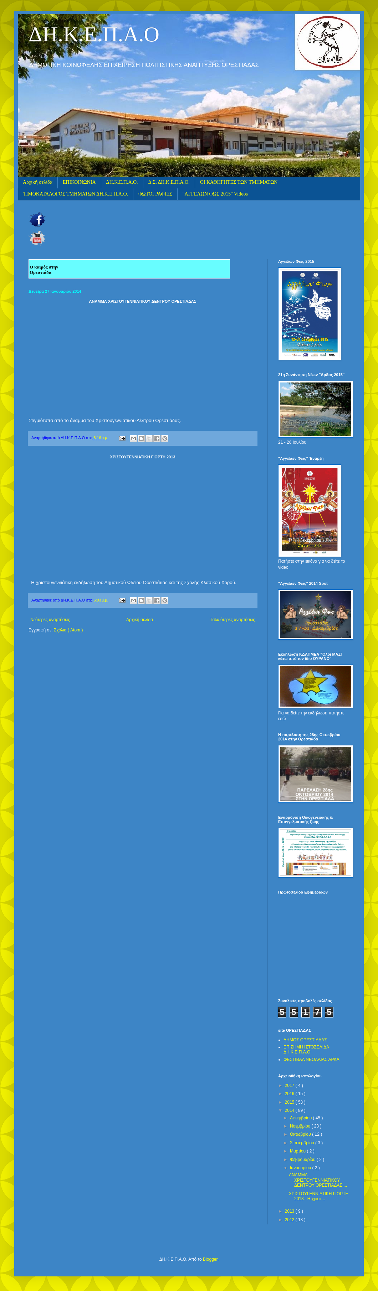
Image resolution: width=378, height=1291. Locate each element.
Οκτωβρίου (301, 1134)
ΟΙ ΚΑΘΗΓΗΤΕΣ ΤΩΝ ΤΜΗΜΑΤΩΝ (239, 182)
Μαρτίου (298, 1151)
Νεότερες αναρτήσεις (50, 619)
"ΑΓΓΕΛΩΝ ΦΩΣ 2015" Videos (215, 194)
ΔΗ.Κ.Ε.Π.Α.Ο (94, 34)
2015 (290, 1102)
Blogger (210, 1259)
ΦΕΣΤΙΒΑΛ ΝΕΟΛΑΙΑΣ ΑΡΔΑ (311, 1059)
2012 (290, 1219)
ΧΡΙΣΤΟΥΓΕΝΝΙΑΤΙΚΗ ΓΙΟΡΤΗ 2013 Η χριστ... (318, 1196)
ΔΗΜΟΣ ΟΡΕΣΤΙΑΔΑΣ (305, 1039)
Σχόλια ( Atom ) (68, 630)
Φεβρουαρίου (303, 1159)
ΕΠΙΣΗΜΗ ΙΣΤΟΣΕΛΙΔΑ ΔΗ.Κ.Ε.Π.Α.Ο (306, 1050)
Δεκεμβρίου (301, 1117)
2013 (290, 1211)
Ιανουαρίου (301, 1167)
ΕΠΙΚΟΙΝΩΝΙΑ (79, 182)
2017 (290, 1085)
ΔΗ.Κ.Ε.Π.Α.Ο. (122, 182)
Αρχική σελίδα (37, 182)
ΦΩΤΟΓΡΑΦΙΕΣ (155, 194)
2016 (290, 1093)
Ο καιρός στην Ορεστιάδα (44, 269)
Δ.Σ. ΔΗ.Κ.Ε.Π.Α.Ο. (169, 182)
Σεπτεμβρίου (302, 1142)
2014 (290, 1110)
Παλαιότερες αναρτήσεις (232, 619)
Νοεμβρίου (301, 1126)
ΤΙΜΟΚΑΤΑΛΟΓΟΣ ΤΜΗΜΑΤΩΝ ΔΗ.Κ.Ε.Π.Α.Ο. (75, 194)
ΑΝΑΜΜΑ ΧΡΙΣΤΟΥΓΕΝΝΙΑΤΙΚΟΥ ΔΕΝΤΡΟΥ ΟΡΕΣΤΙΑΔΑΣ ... (318, 1180)
